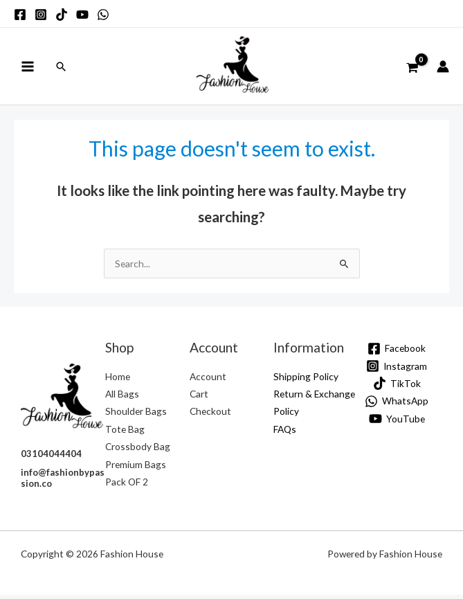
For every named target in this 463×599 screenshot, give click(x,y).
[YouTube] (396, 422)
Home (117, 380)
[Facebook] (397, 352)
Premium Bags (135, 468)
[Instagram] (397, 370)
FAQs (284, 432)
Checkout (210, 415)
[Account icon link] (443, 68)
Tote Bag (125, 432)
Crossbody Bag (137, 450)
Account (208, 380)
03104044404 (51, 457)
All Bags (122, 398)
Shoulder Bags (136, 415)
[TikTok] (396, 387)
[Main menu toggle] (27, 68)
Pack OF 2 (126, 486)
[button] (61, 68)
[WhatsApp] (397, 404)
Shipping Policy (305, 380)
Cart (199, 398)
